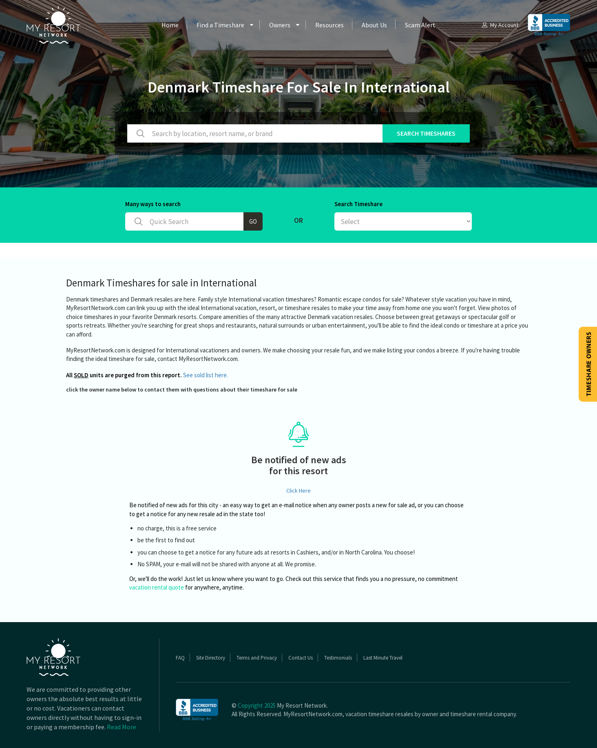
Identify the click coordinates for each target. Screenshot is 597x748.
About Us (374, 25)
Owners (279, 25)
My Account (499, 25)
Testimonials (338, 657)
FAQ (180, 657)
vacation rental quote (156, 587)
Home (170, 25)
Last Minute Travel (382, 657)
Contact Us (300, 657)
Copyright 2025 (257, 705)
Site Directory (210, 657)
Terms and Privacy (257, 657)
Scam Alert (420, 25)
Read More (121, 727)
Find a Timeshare (220, 25)
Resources (329, 25)
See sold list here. (205, 375)
